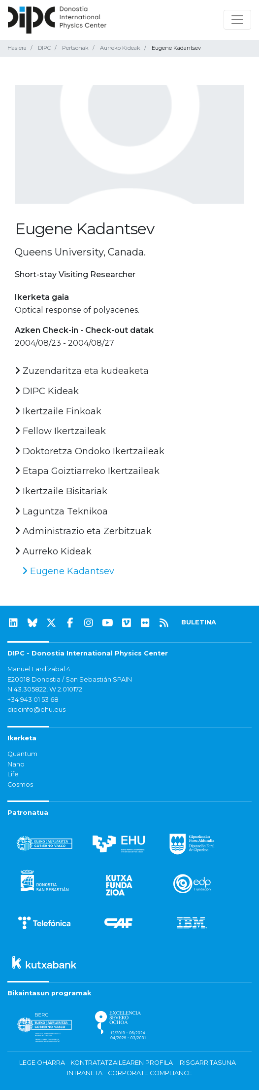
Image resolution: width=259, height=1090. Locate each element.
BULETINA (198, 622)
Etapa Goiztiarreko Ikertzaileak (87, 471)
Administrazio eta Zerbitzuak (83, 531)
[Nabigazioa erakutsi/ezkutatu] (237, 20)
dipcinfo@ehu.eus (36, 709)
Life (13, 774)
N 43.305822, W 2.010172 (44, 689)
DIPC (44, 47)
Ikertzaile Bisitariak (61, 491)
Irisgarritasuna (207, 1062)
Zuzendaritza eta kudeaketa (82, 370)
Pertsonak (75, 47)
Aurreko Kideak (120, 47)
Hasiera (17, 47)
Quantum (22, 754)
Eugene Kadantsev (68, 571)
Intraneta (84, 1073)
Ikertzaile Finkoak (58, 411)
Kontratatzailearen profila (121, 1062)
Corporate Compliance (150, 1073)
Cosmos (20, 784)
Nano (16, 764)
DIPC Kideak (47, 391)
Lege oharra (42, 1062)
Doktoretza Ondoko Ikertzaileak (89, 451)
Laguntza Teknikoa (61, 511)
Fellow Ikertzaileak (60, 431)
